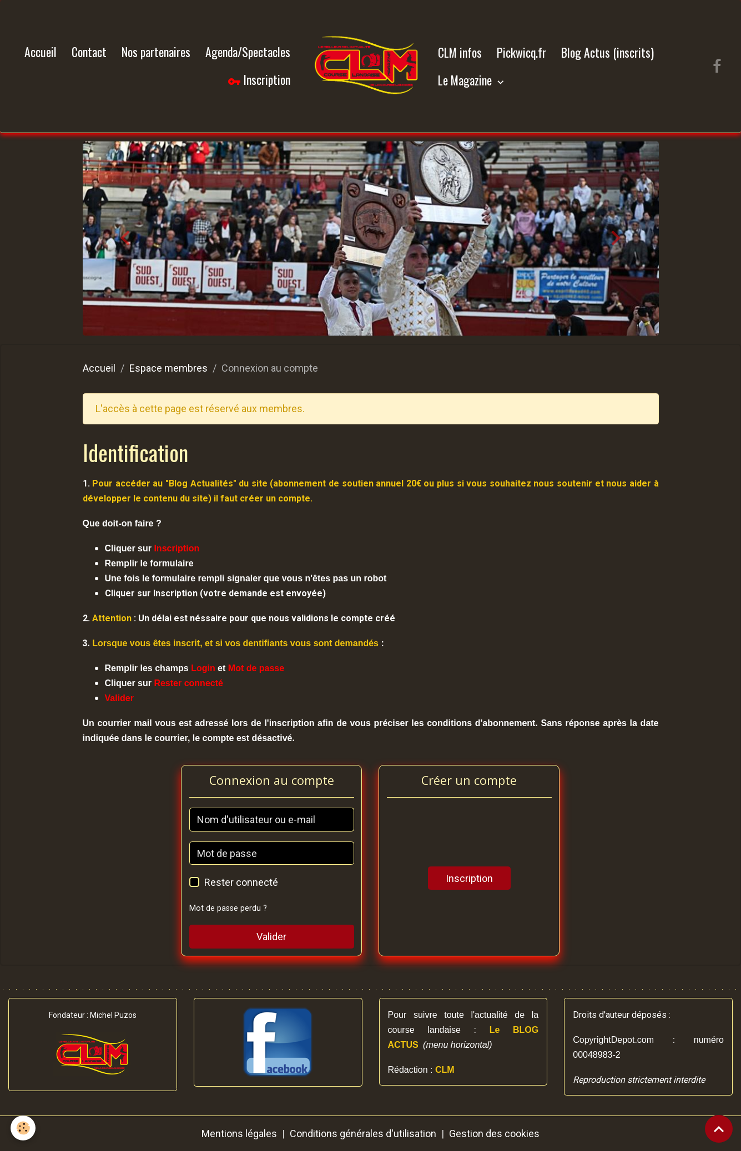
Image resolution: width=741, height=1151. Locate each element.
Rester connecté (241, 882)
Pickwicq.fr (521, 52)
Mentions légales (239, 1133)
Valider (271, 936)
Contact (89, 51)
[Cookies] (23, 1127)
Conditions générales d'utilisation (363, 1133)
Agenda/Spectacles (247, 51)
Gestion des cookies (494, 1133)
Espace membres (168, 368)
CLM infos (460, 52)
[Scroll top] (719, 1129)
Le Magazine (466, 80)
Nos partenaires (156, 51)
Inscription (259, 79)
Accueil (40, 51)
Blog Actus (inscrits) (607, 52)
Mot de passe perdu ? (228, 908)
